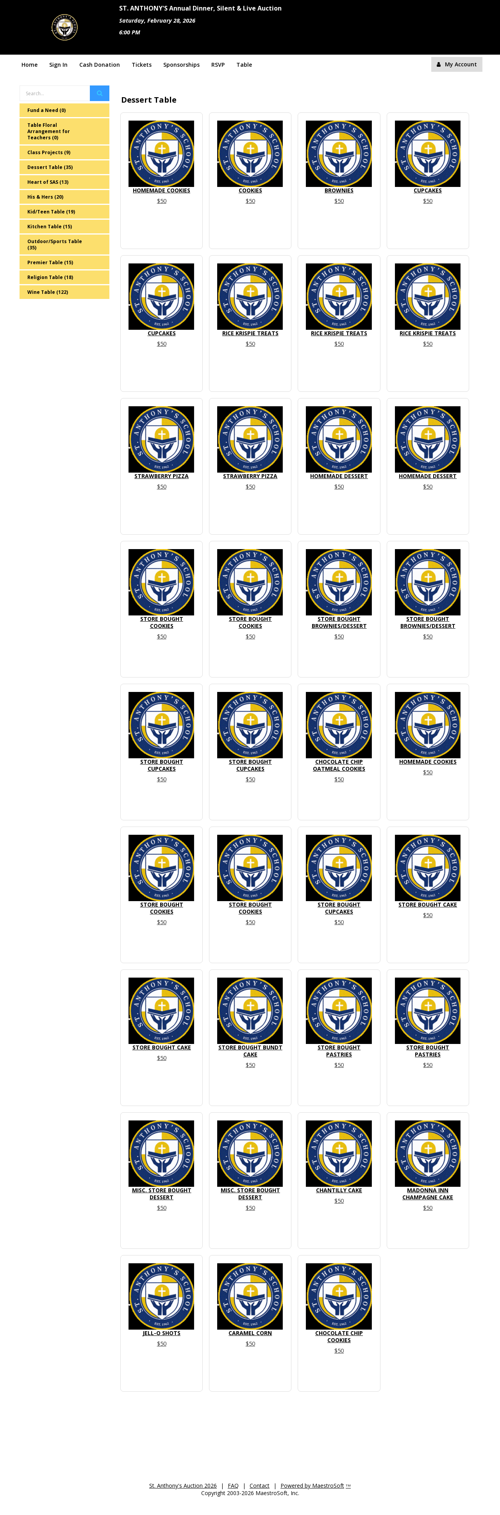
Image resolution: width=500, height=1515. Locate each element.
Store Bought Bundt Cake (250, 1051)
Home (29, 64)
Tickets (142, 64)
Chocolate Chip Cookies (339, 1336)
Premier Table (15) (50, 262)
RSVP (218, 64)
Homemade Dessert (339, 476)
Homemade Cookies (428, 761)
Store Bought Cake (427, 904)
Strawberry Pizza (161, 476)
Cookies (250, 190)
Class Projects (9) (48, 152)
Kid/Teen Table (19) (51, 211)
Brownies (339, 190)
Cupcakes (428, 190)
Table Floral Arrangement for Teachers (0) (48, 131)
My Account (457, 64)
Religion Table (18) (50, 277)
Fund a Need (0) (46, 110)
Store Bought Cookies (161, 622)
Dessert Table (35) (50, 167)
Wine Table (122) (47, 292)
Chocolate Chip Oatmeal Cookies (339, 765)
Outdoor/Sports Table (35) (54, 244)
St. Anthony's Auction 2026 (183, 1485)
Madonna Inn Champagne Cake (427, 1193)
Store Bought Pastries (339, 1051)
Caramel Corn (250, 1333)
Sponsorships (181, 64)
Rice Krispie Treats (250, 333)
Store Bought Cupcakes (161, 765)
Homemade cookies (161, 190)
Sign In (58, 64)
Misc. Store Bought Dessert (161, 1193)
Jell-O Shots (161, 1333)
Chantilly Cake (339, 1190)
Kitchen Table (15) (49, 226)
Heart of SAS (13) (47, 182)
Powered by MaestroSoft (312, 1485)
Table (244, 64)
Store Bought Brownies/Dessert (339, 622)
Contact (260, 1485)
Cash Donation (99, 64)
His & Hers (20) (45, 197)
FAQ (233, 1485)
